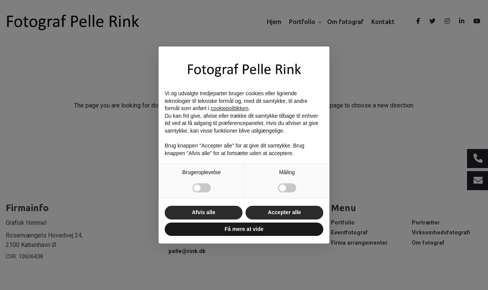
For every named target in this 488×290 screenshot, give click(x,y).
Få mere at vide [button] (244, 229)
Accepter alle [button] (284, 212)
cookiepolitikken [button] (230, 108)
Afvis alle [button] (203, 212)
